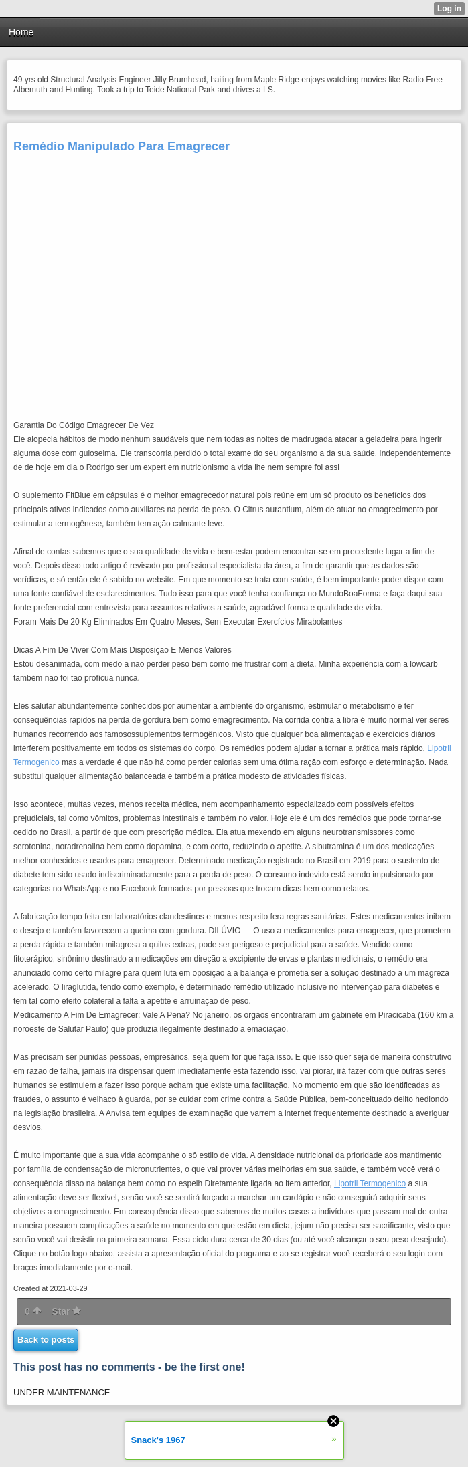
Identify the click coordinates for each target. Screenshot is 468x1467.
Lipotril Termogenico (370, 1183)
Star (66, 1311)
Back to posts (45, 1340)
